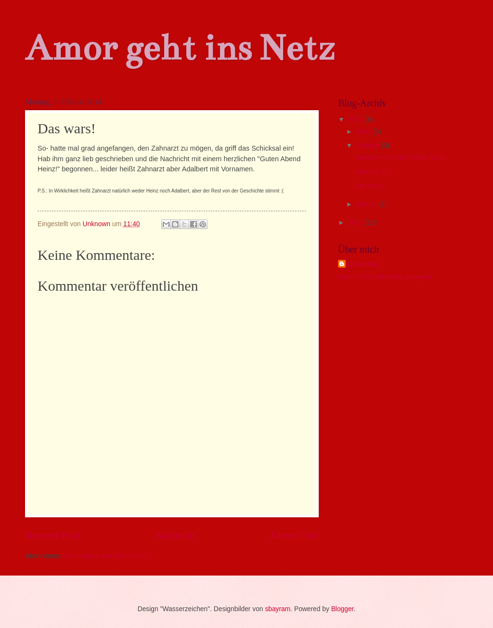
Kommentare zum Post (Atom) (105, 556)
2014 (356, 119)
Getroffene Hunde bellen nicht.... (402, 157)
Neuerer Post (52, 536)
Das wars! (369, 186)
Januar (367, 204)
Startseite (175, 536)
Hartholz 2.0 (372, 172)
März (364, 131)
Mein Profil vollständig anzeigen (384, 277)
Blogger (342, 609)
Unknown (362, 264)
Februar (368, 145)
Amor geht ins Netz (179, 47)
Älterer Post (294, 536)
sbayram (277, 609)
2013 (356, 222)
